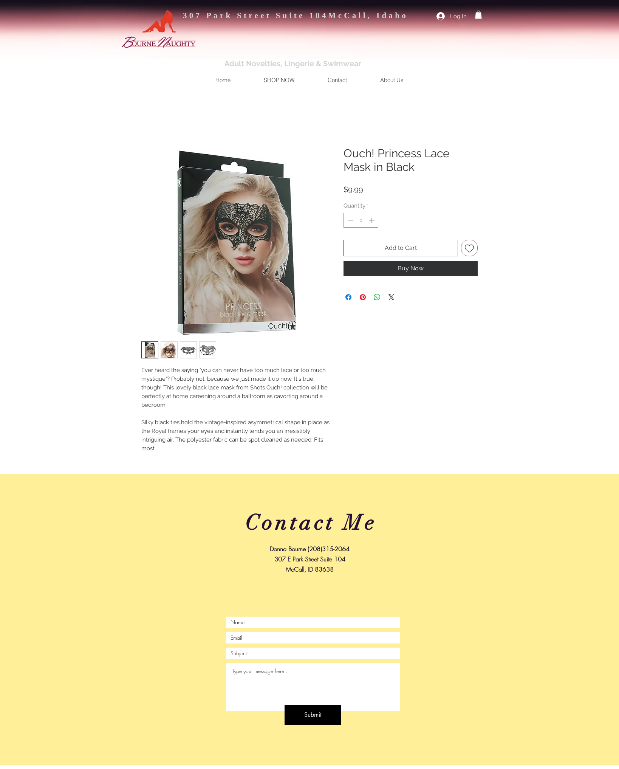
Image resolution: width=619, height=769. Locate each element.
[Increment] (372, 220)
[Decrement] (350, 220)
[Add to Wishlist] (469, 248)
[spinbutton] (361, 220)
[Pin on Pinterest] (362, 297)
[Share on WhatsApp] (377, 297)
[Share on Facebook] (348, 297)
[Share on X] (391, 297)
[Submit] (313, 715)
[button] (478, 15)
